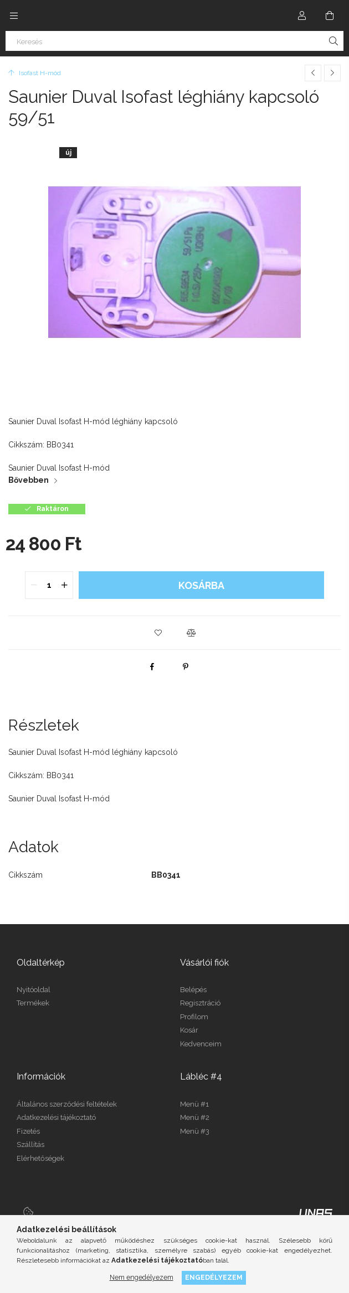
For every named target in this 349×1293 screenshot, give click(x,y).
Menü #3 (194, 1131)
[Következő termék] (332, 73)
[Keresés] (174, 41)
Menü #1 (194, 1104)
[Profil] (302, 15)
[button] (158, 632)
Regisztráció (200, 1003)
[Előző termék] (313, 73)
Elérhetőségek (40, 1158)
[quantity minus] (33, 585)
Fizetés (28, 1131)
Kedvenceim (201, 1044)
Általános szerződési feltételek (67, 1104)
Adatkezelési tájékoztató (56, 1117)
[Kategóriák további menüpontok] (14, 15)
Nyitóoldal (33, 990)
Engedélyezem (214, 1277)
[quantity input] (49, 585)
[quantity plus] (64, 585)
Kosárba (201, 585)
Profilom (194, 1017)
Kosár (189, 1030)
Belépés (193, 990)
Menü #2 (194, 1117)
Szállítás (30, 1144)
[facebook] (152, 666)
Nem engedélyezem (141, 1277)
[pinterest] (185, 666)
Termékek (33, 1003)
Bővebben (28, 480)
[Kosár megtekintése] (329, 15)
